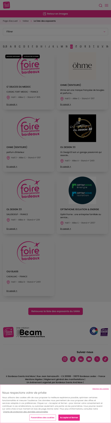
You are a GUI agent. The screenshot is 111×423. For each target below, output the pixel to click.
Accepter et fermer (69, 417)
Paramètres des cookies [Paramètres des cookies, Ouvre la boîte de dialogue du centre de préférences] (42, 417)
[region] (55, 404)
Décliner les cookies (100, 389)
